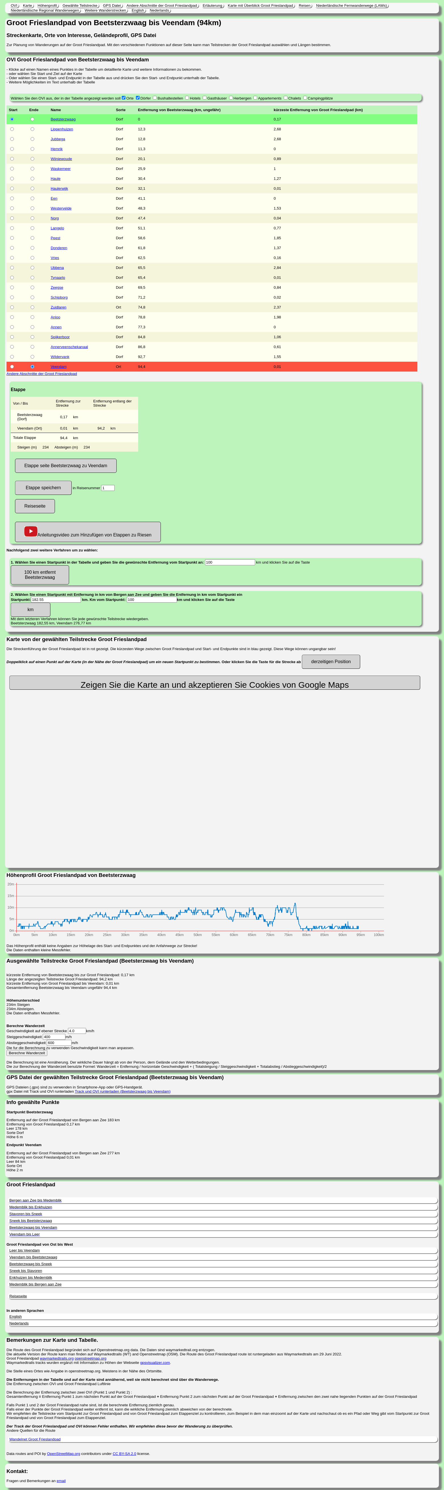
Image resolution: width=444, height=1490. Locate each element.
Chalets (294, 98)
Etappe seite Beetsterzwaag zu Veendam (65, 465)
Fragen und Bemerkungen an (32, 1481)
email (61, 1481)
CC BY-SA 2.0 (124, 1454)
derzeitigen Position (331, 661)
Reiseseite (35, 506)
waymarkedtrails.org (57, 1358)
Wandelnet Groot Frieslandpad (35, 1439)
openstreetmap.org (90, 1358)
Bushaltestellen (170, 98)
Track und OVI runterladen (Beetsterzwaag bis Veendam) (122, 1091)
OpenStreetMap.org (63, 1454)
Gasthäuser (217, 98)
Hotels (195, 98)
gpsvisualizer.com (155, 1362)
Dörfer (145, 98)
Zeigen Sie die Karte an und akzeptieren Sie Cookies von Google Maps (215, 684)
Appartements (269, 98)
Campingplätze (320, 98)
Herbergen (242, 98)
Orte (130, 98)
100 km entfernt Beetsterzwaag (40, 575)
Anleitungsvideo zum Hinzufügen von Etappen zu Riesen (87, 531)
